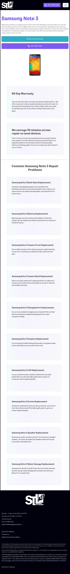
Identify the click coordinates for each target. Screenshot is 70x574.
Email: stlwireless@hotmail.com (12, 524)
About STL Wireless (8, 532)
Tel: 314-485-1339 (8, 522)
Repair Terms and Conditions (11, 537)
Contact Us (5, 534)
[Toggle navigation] (66, 5)
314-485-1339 (36, 46)
